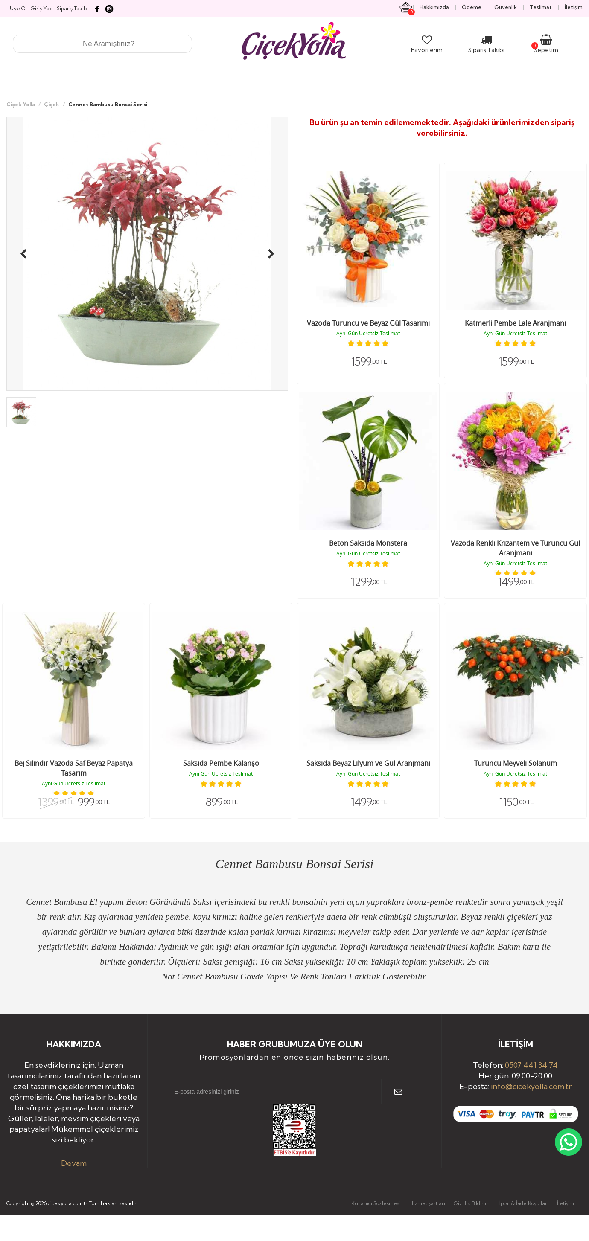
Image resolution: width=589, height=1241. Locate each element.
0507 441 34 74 (531, 1065)
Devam (74, 1163)
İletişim (565, 1203)
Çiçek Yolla (20, 104)
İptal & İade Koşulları (523, 1203)
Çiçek (51, 104)
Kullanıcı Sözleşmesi (376, 1203)
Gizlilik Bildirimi (472, 1203)
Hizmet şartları (427, 1203)
